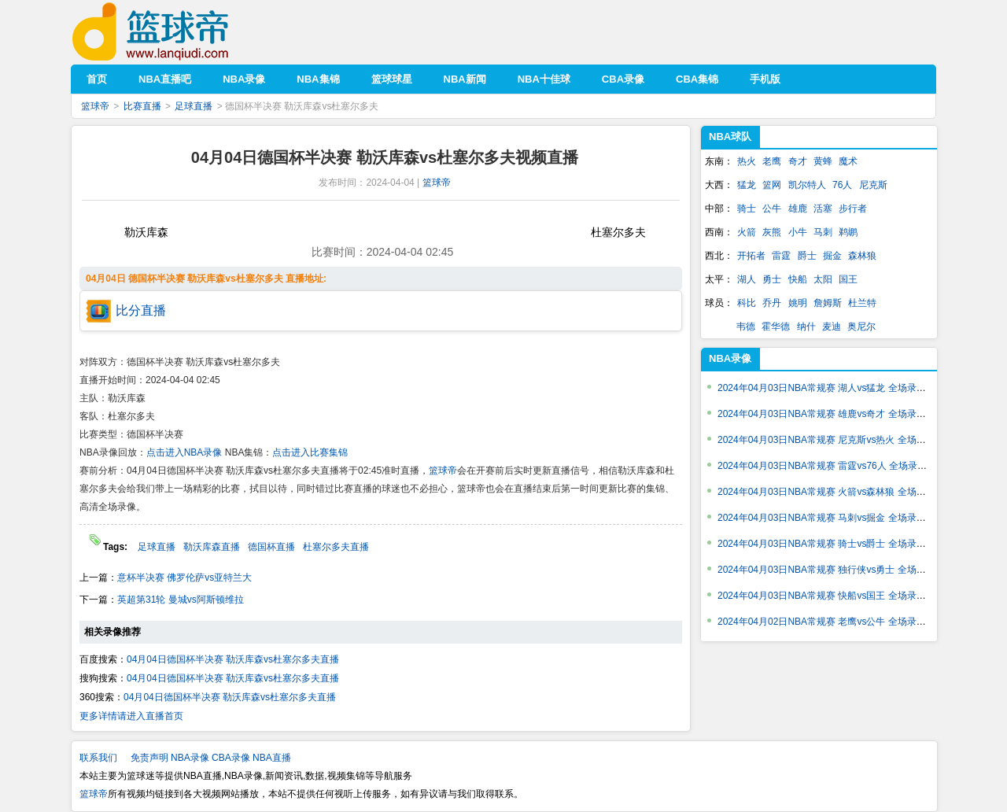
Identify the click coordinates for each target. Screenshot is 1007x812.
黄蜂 (822, 161)
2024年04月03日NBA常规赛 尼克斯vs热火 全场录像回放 (835, 439)
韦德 (745, 326)
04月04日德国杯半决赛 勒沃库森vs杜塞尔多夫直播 (233, 659)
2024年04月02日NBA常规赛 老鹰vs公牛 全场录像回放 (831, 621)
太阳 (822, 279)
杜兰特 (862, 302)
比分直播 (141, 310)
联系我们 (98, 757)
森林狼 (862, 255)
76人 (842, 184)
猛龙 (746, 184)
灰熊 (771, 232)
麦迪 (831, 326)
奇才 (797, 161)
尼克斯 (873, 184)
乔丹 (771, 302)
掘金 (832, 255)
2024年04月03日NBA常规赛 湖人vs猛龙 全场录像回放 (831, 387)
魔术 (848, 161)
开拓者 (751, 255)
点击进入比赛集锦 (310, 452)
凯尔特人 (807, 184)
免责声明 (149, 757)
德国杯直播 (271, 546)
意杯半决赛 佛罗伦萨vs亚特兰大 (184, 577)
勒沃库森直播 (211, 546)
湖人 (746, 279)
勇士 (771, 279)
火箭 (746, 232)
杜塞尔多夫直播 (336, 546)
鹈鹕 (848, 232)
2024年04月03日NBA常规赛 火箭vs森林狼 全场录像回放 (835, 491)
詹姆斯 (827, 302)
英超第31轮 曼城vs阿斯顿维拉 (180, 599)
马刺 (822, 232)
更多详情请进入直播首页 (131, 716)
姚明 (797, 302)
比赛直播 (142, 106)
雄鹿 (797, 208)
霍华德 (776, 326)
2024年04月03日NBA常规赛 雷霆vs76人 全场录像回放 (831, 465)
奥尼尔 (861, 326)
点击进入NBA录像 (184, 452)
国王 (848, 279)
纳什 (806, 326)
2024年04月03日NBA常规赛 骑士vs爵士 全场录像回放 (831, 543)
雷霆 (781, 255)
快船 (797, 279)
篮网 (771, 184)
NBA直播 (272, 757)
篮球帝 (174, 32)
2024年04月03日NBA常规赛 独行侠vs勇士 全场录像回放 (835, 569)
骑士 (746, 208)
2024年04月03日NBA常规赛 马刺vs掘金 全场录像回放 (831, 517)
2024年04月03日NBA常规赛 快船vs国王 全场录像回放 (831, 595)
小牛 (797, 232)
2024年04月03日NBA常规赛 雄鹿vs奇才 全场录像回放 (831, 413)
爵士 (807, 255)
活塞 (822, 208)
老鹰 (771, 161)
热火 (746, 161)
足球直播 (193, 106)
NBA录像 (730, 358)
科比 (746, 302)
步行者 (853, 208)
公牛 (771, 208)
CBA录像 (231, 757)
